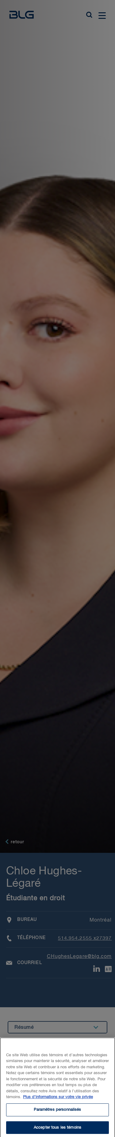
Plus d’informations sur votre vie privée (58, 1100)
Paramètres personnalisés (57, 1112)
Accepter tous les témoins (57, 1130)
